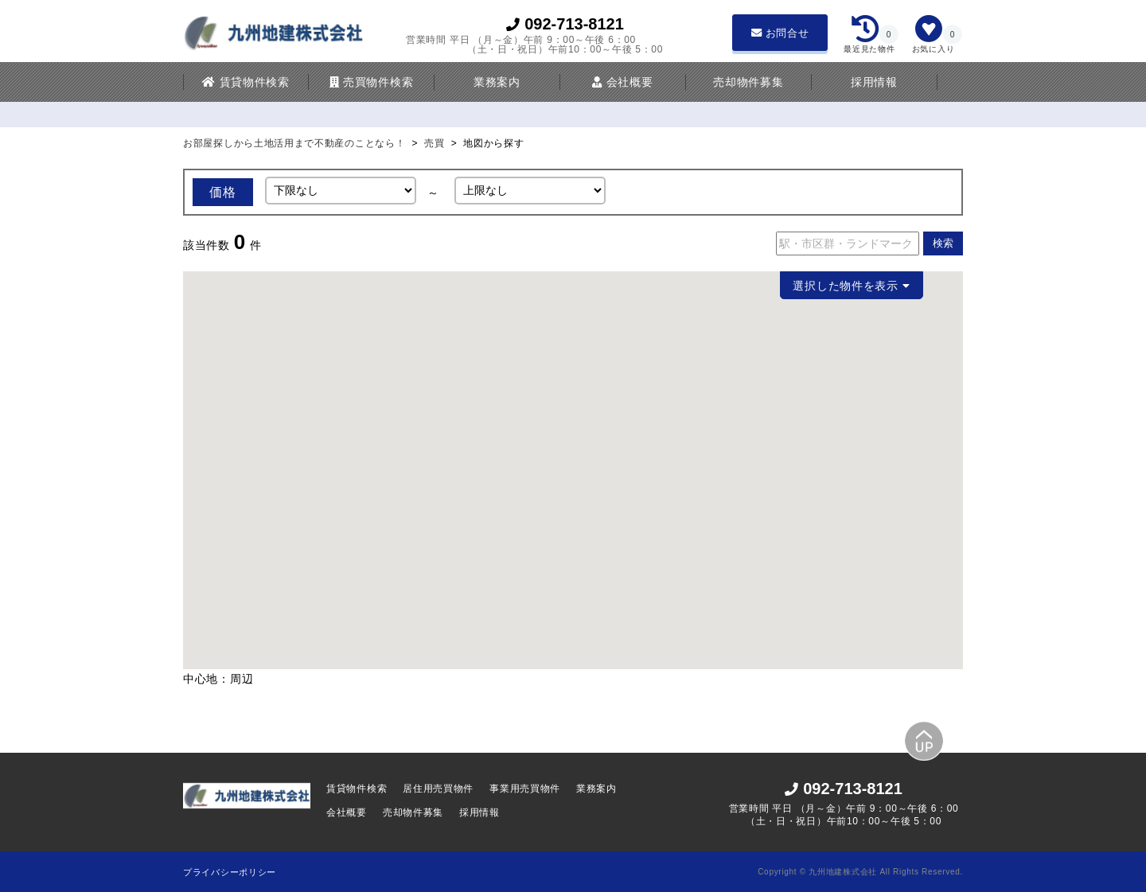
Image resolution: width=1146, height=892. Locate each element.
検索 (943, 243)
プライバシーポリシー (229, 872)
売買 (434, 143)
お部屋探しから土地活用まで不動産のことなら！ (295, 143)
